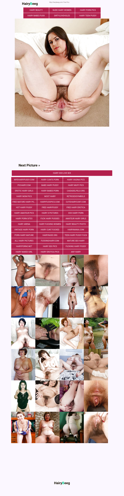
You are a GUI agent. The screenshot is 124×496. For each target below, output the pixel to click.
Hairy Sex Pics (49, 230)
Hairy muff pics (49, 185)
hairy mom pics (49, 191)
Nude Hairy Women (62, 10)
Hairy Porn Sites (49, 207)
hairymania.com (49, 218)
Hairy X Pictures (100, 202)
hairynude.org (100, 218)
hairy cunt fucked (24, 218)
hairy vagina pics (75, 180)
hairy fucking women (49, 213)
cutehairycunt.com (75, 196)
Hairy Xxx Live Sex (62, 173)
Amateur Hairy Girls (100, 207)
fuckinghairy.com (75, 224)
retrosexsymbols (100, 191)
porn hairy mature (74, 218)
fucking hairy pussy (75, 230)
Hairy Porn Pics (87, 10)
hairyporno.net (24, 230)
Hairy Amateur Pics (75, 202)
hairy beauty (36, 10)
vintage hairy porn (100, 213)
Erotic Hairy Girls (75, 185)
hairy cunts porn (49, 180)
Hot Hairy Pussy (100, 196)
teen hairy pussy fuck (24, 224)
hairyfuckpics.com (49, 196)
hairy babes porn (100, 185)
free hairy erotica (49, 202)
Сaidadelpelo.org (24, 191)
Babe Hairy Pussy (23, 185)
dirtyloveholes (62, 15)
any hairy (49, 235)
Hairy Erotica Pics (24, 235)
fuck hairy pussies (74, 207)
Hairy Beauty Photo (75, 213)
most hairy (74, 191)
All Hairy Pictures (49, 224)
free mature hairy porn (24, 196)
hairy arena (24, 213)
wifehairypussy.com (24, 180)
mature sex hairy (100, 224)
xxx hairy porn (23, 207)
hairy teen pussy (87, 15)
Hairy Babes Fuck (36, 15)
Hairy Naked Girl (100, 230)
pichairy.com (100, 180)
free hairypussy (24, 202)
